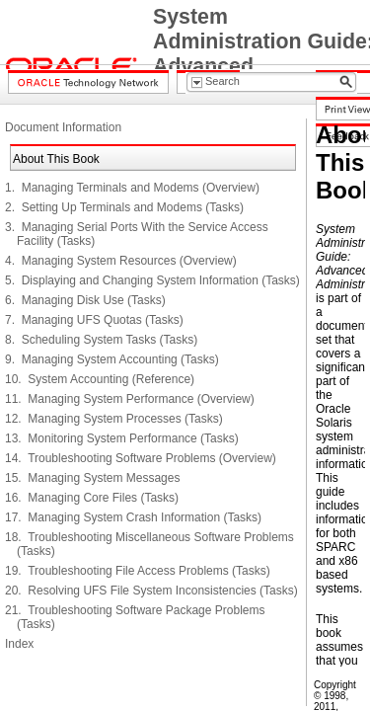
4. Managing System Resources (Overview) (121, 261)
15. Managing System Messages (92, 478)
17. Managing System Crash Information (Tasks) (133, 517)
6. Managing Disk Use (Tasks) (85, 300)
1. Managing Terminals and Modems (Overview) (132, 188)
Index (19, 644)
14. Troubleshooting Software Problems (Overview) (140, 458)
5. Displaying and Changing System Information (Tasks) (152, 280)
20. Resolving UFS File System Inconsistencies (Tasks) (151, 590)
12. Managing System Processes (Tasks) (114, 419)
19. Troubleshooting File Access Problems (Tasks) (137, 571)
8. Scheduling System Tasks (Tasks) (101, 340)
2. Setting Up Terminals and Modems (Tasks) (124, 207)
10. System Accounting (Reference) (99, 379)
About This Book (56, 159)
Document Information (63, 127)
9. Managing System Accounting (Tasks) (112, 359)
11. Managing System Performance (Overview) (130, 399)
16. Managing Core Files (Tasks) (92, 498)
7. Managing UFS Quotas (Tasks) (94, 320)
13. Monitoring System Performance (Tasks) (122, 438)
